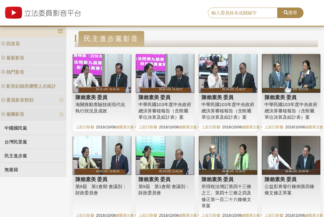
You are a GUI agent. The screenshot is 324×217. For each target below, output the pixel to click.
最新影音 (12, 57)
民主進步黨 (16, 155)
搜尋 (290, 12)
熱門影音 (12, 71)
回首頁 (10, 43)
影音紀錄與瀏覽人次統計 (28, 86)
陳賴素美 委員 (91, 97)
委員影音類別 (17, 99)
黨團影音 (12, 114)
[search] (243, 13)
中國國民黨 (16, 128)
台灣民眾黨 (16, 141)
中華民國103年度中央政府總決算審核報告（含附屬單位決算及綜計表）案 (164, 111)
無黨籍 (11, 169)
